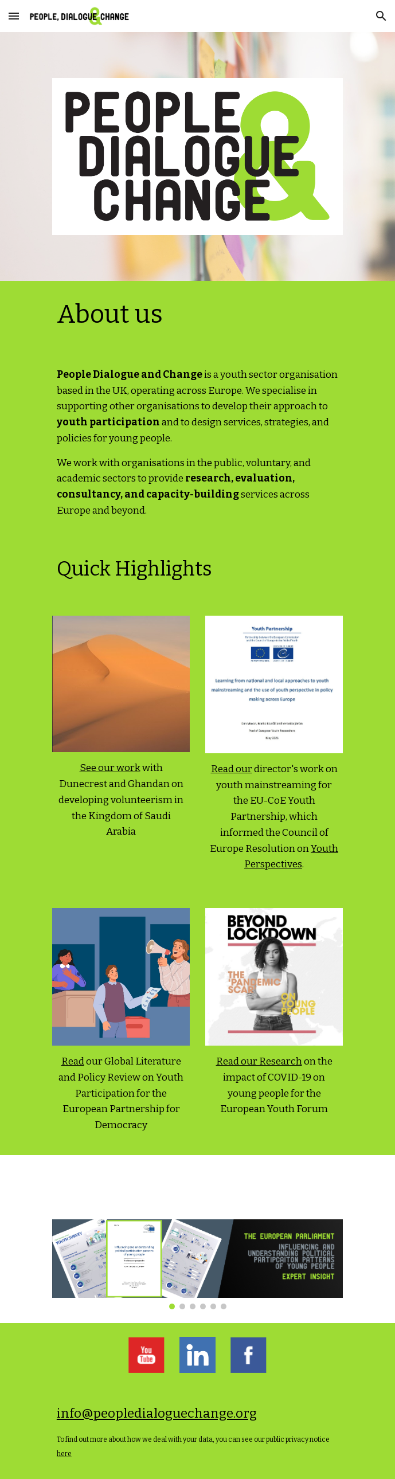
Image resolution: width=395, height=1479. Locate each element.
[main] (197, 315)
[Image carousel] (197, 1264)
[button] (14, 16)
